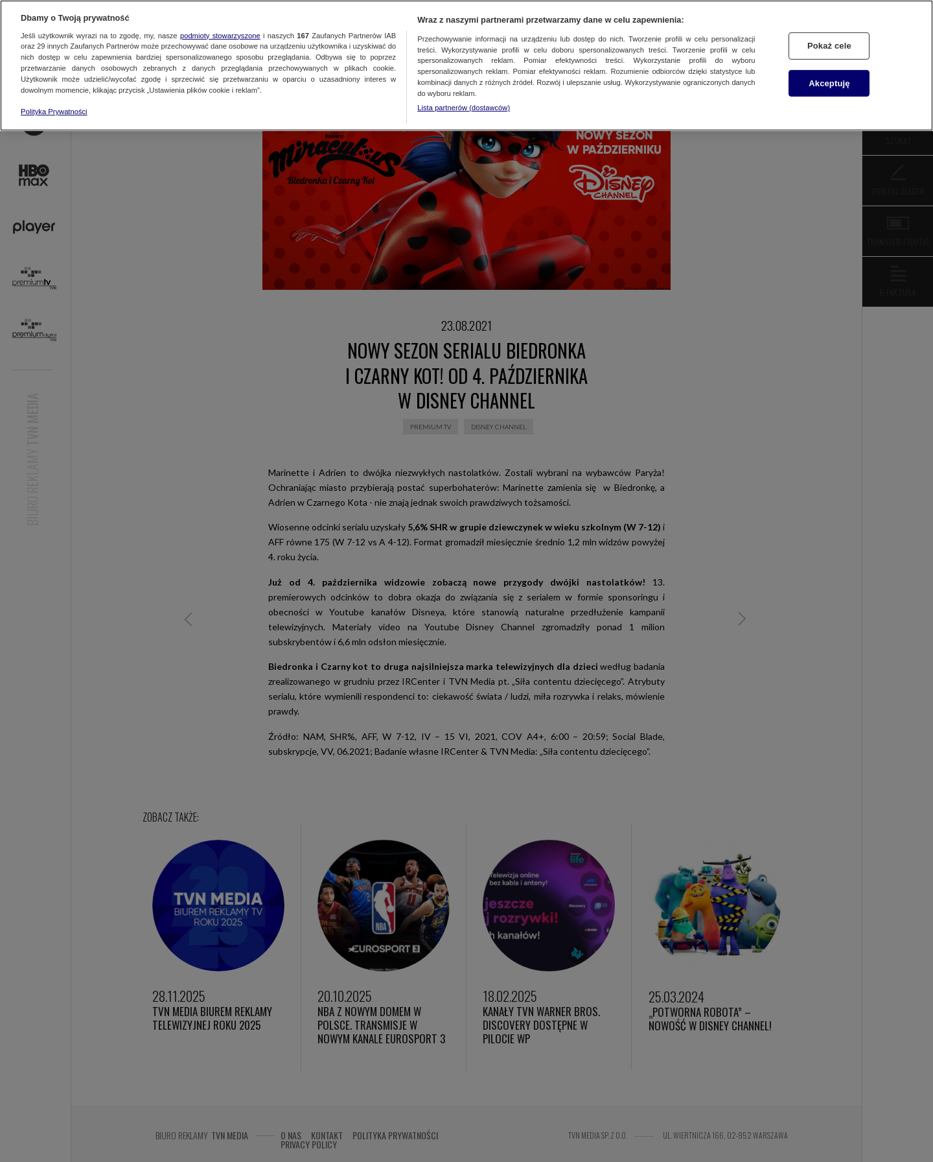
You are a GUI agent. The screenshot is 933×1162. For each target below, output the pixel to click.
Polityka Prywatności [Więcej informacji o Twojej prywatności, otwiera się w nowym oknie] (54, 111)
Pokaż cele (829, 46)
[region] (466, 65)
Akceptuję (829, 83)
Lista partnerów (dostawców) (463, 108)
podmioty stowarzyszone (220, 36)
